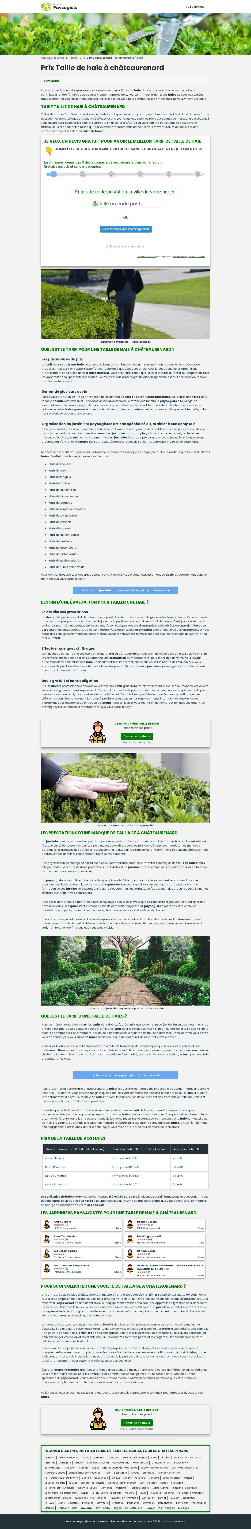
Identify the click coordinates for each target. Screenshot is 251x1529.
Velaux (116, 1477)
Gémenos (106, 1488)
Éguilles (73, 1483)
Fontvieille (182, 1503)
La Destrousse (133, 1508)
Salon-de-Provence (135, 1457)
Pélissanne (120, 1472)
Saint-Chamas (172, 1477)
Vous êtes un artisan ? (196, 257)
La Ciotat (195, 1457)
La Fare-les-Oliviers (92, 1483)
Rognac (83, 1467)
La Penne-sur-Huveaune (59, 1488)
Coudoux (63, 1508)
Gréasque (118, 1503)
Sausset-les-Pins (55, 1483)
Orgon (118, 1508)
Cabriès (86, 1477)
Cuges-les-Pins (84, 1498)
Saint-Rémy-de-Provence (85, 1472)
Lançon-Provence (134, 1477)
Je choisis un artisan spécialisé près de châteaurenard (125, 590)
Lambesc (148, 1472)
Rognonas (133, 1503)
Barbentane (165, 1503)
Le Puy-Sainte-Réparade (106, 1493)
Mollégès (183, 1508)
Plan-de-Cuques (55, 1472)
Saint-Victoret (148, 1483)
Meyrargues (199, 1503)
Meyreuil (130, 1493)
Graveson (149, 1503)
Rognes (101, 1498)
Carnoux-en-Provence (122, 1483)
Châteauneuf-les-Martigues (119, 1467)
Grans (61, 1503)
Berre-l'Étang (52, 1467)
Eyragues (87, 1503)
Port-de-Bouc (120, 1462)
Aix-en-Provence (69, 1457)
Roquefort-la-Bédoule (58, 1498)
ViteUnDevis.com (180, 257)
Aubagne (113, 1457)
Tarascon (69, 1467)
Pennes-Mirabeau (98, 1462)
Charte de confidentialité (146, 257)
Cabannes (189, 1498)
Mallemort (122, 1488)
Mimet (162, 1498)
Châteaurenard (161, 1462)
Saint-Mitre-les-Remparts (60, 1493)
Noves (142, 1493)
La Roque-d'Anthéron (190, 1493)
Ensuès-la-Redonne (162, 1493)
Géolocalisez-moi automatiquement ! (126, 229)
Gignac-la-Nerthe (169, 1472)
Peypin (84, 1493)
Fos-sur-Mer (140, 1462)
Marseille (50, 1457)
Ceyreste (102, 1503)
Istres (154, 1457)
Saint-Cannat (161, 1488)
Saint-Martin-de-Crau (185, 1467)
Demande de (136, 736)
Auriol (95, 1467)
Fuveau (135, 1472)
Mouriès (49, 1508)
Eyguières (177, 1483)
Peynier (150, 1508)
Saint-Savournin (82, 1508)
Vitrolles (165, 1457)
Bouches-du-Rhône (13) (68, 58)
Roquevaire (101, 1477)
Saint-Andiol (103, 1508)
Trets (107, 1472)
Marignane (180, 1457)
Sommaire (51, 81)
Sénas (164, 1483)
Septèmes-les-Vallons (154, 1467)
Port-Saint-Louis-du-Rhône (61, 1477)
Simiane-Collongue (185, 1488)
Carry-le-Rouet (87, 1488)
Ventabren (148, 1498)
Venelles (154, 1477)
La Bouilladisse (140, 1488)
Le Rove (49, 1503)
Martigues (99, 1457)
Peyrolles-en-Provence (124, 1498)
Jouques (73, 1503)
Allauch (79, 1462)
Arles (86, 1457)
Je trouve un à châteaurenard (125, 1075)
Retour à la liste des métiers (125, 246)
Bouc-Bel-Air (181, 1462)
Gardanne (65, 1462)
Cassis (188, 1477)
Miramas (50, 1462)
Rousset (174, 1498)
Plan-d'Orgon (166, 1508)
